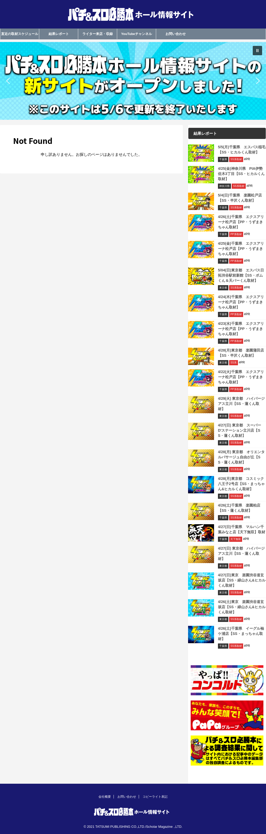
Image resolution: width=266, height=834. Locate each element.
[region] (133, 81)
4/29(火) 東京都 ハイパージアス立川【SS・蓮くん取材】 (241, 403)
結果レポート (59, 34)
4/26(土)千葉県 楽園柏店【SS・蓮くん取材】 (239, 508)
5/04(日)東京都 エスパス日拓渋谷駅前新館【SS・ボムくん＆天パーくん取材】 (241, 275)
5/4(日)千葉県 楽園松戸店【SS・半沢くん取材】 (240, 197)
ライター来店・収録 (97, 34)
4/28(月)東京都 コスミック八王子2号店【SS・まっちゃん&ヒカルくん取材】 (241, 483)
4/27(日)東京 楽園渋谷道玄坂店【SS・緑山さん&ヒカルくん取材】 (241, 580)
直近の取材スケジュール (19, 34)
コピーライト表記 (155, 796)
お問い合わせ (175, 34)
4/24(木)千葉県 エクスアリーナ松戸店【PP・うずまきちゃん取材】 (241, 302)
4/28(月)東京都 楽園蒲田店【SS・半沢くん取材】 (241, 353)
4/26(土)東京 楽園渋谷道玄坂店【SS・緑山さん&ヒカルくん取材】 (241, 607)
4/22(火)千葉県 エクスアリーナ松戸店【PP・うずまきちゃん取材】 (241, 377)
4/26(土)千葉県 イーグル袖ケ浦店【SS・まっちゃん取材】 (241, 633)
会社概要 (104, 796)
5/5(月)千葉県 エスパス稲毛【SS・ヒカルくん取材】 (241, 149)
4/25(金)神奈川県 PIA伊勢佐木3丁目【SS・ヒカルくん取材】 (241, 173)
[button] (133, 81)
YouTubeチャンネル (136, 34)
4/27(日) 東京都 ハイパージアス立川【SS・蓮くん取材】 (241, 553)
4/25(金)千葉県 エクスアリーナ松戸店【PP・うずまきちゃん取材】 (241, 248)
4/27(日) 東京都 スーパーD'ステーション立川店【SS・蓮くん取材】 (239, 430)
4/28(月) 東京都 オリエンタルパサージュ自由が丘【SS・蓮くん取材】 (241, 457)
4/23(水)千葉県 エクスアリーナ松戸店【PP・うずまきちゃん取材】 (241, 328)
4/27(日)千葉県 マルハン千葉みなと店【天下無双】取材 (241, 529)
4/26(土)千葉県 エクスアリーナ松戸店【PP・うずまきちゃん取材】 (241, 222)
